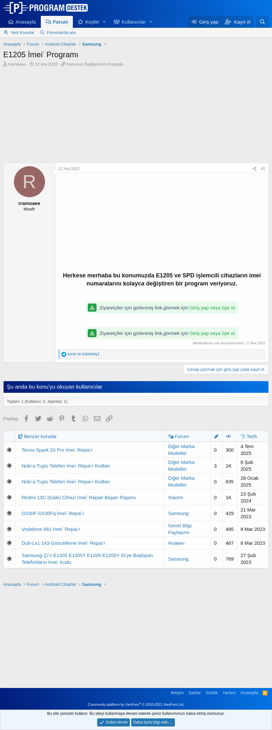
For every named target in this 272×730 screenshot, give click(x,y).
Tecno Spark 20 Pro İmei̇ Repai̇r (57, 450)
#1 (263, 168)
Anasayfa (26, 22)
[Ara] (262, 22)
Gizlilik (212, 692)
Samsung (178, 513)
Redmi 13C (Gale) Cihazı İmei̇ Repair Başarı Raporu (79, 497)
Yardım (229, 692)
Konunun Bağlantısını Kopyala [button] (94, 64)
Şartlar (194, 692)
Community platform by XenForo (136, 704)
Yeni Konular (22, 32)
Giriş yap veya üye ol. (213, 307)
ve (83, 354)
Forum (60, 22)
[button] (104, 22)
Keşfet (92, 22)
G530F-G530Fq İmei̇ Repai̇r (53, 513)
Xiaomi (175, 497)
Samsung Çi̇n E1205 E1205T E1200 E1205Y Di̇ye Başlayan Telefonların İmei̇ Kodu (87, 559)
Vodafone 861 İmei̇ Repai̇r (51, 529)
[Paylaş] (255, 169)
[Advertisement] (136, 115)
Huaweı (176, 543)
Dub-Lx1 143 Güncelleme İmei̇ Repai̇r (63, 543)
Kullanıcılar (134, 22)
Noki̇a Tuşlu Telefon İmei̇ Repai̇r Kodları (66, 465)
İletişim (177, 692)
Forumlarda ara (61, 32)
